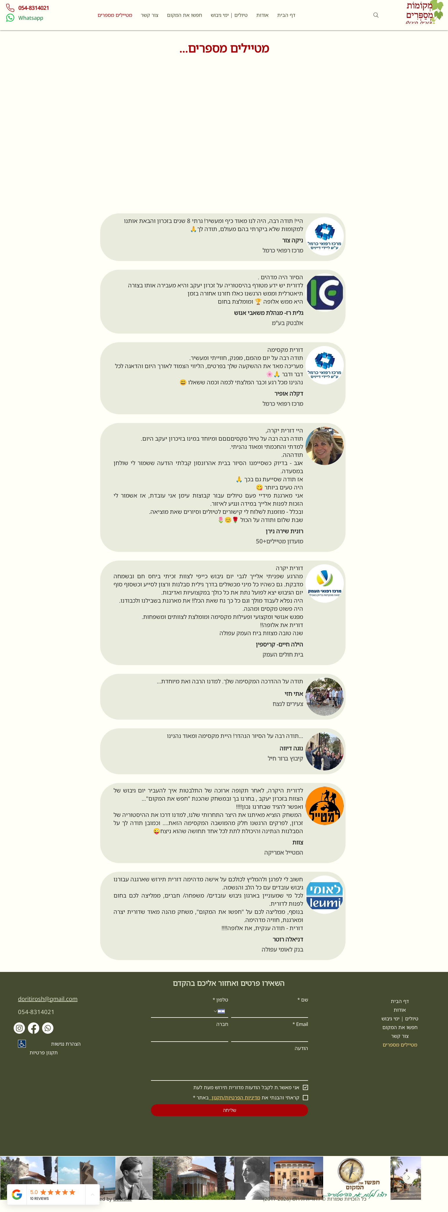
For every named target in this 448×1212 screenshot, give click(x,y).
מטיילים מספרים (400, 1044)
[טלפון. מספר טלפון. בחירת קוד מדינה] (219, 1011)
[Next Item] (408, 1178)
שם (302, 999)
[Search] (376, 15)
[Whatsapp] (47, 18)
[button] (149, 15)
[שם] (271, 1011)
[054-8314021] (35, 8)
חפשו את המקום (400, 1027)
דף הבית (400, 1001)
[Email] (271, 1035)
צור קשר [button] (400, 1036)
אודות (400, 1009)
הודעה (301, 1048)
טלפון (220, 999)
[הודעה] (229, 1067)
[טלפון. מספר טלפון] (183, 1011)
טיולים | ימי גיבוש (400, 1018)
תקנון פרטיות (44, 1052)
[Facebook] (33, 1028)
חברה (222, 1024)
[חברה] (191, 1035)
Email (300, 1024)
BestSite (122, 1198)
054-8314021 (36, 1012)
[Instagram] (19, 1028)
